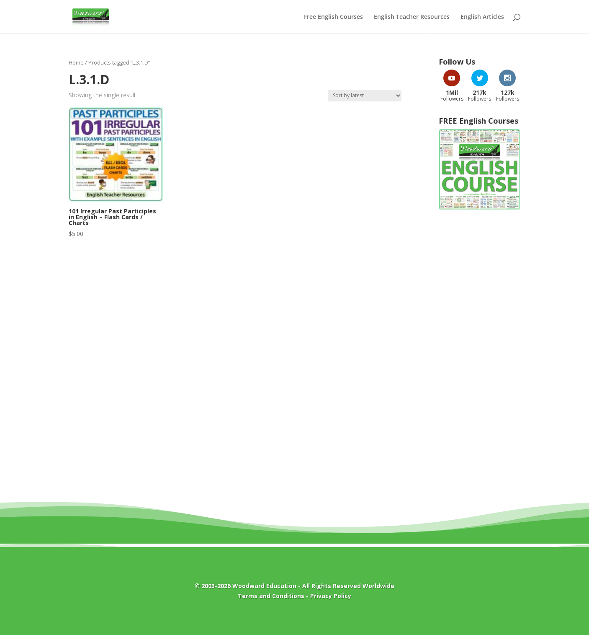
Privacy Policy (330, 596)
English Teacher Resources (412, 17)
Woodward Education (264, 586)
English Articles (482, 17)
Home (76, 62)
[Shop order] (364, 95)
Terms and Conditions (271, 596)
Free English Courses (333, 17)
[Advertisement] (479, 351)
